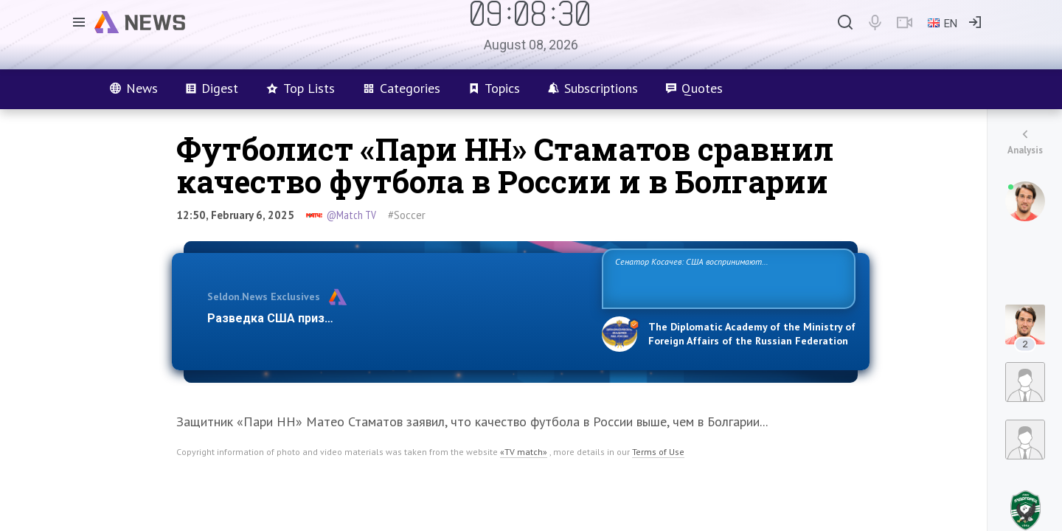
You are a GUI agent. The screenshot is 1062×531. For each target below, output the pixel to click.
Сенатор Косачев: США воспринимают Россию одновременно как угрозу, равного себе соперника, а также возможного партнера (726, 277)
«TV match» (523, 451)
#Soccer (407, 215)
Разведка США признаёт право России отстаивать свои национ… (396, 318)
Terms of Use (658, 451)
